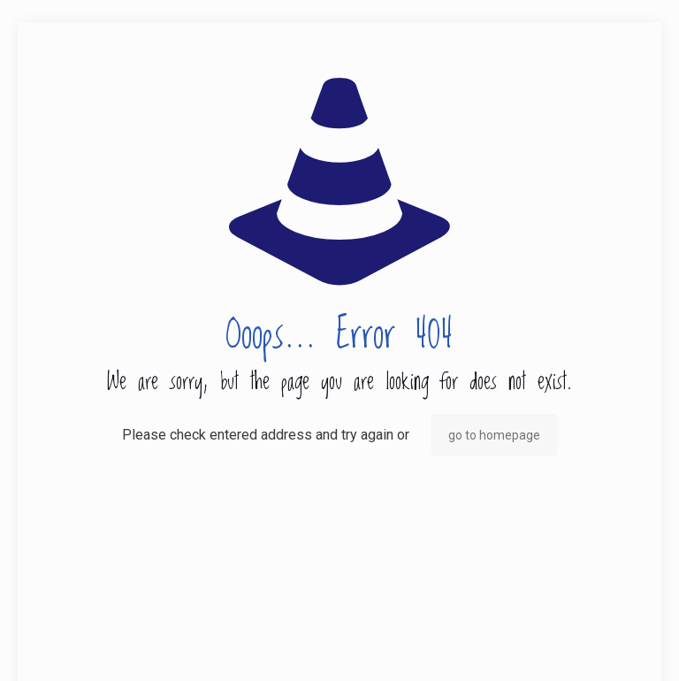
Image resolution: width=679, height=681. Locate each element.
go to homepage (494, 435)
